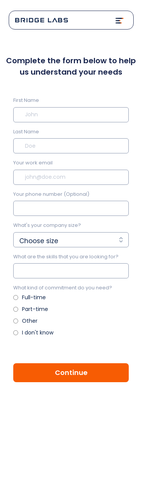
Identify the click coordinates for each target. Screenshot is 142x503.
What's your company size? (47, 225)
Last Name (26, 131)
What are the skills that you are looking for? (66, 256)
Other (29, 321)
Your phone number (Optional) (51, 194)
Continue (71, 372)
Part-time (35, 309)
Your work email (33, 162)
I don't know (37, 332)
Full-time (34, 297)
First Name (26, 100)
